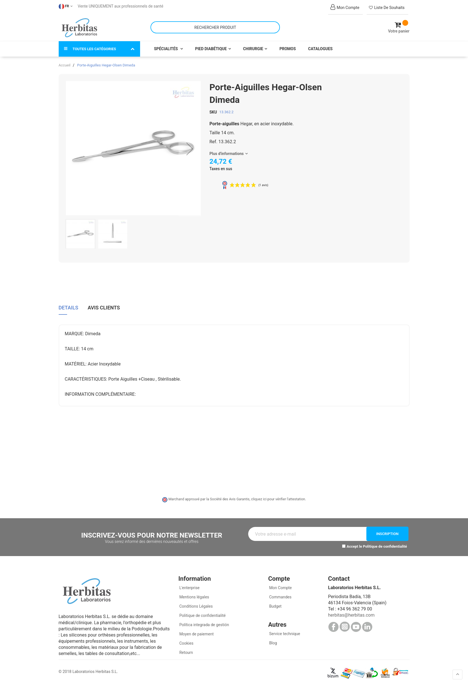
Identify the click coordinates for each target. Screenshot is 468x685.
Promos (287, 48)
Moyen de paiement (196, 633)
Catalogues (320, 48)
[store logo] (80, 27)
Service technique (284, 633)
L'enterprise (189, 587)
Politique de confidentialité (385, 546)
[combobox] (215, 27)
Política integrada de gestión (203, 624)
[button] (190, 148)
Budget (275, 605)
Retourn (185, 651)
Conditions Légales (195, 605)
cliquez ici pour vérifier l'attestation (278, 498)
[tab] (68, 309)
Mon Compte (280, 587)
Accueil (64, 65)
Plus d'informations (226, 153)
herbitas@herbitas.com (351, 614)
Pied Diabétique (211, 48)
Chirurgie (253, 48)
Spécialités (166, 48)
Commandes (279, 596)
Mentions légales (193, 596)
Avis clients (104, 307)
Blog (272, 642)
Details (68, 307)
